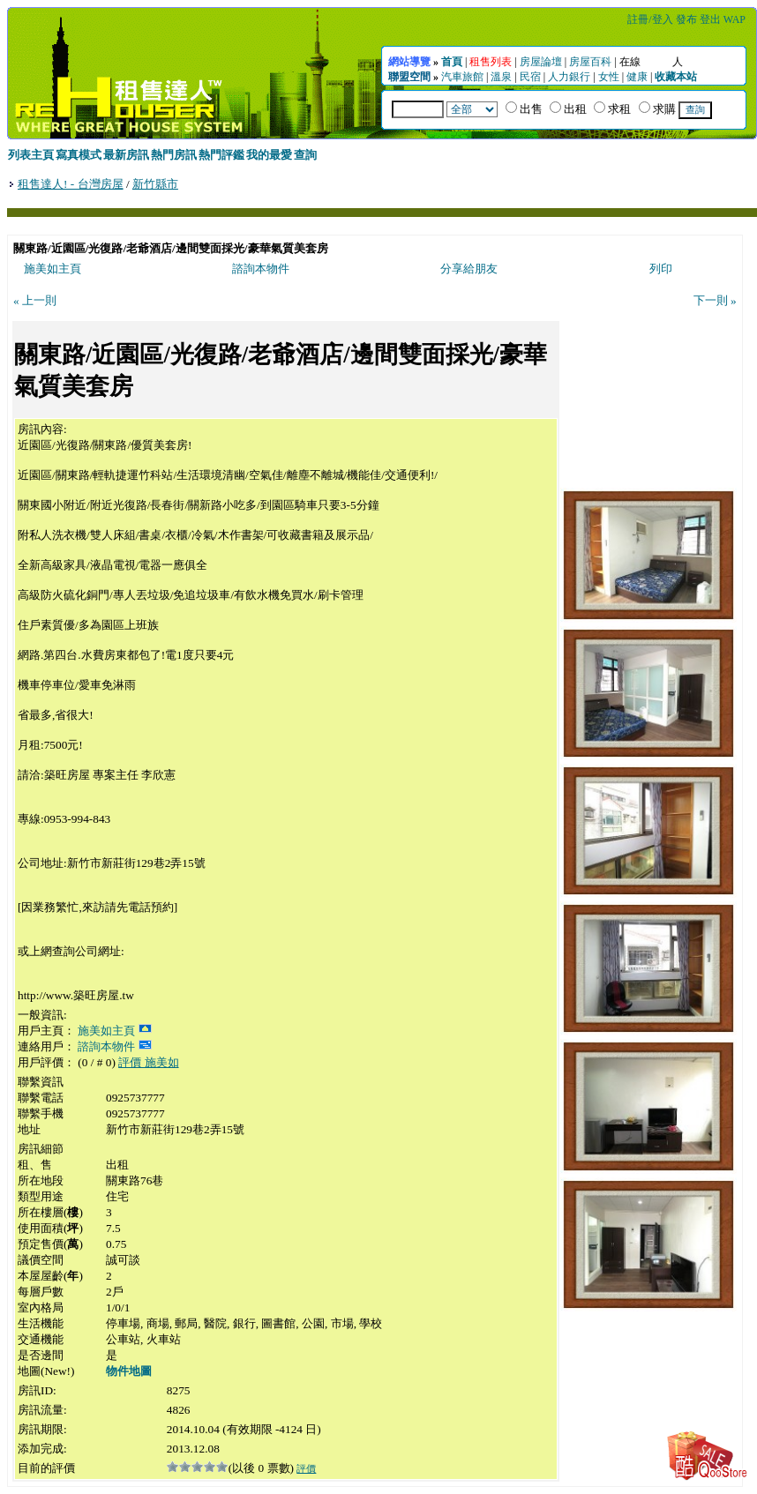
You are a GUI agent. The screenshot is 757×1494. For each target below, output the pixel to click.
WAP (734, 19)
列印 (660, 268)
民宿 (530, 77)
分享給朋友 (469, 268)
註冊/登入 (649, 19)
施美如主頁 (52, 268)
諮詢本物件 (260, 268)
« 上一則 (34, 300)
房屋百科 (590, 62)
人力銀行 (569, 77)
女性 (608, 77)
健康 (637, 77)
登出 (710, 19)
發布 (686, 19)
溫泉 (501, 77)
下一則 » (715, 300)
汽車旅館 (462, 77)
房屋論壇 (541, 62)
